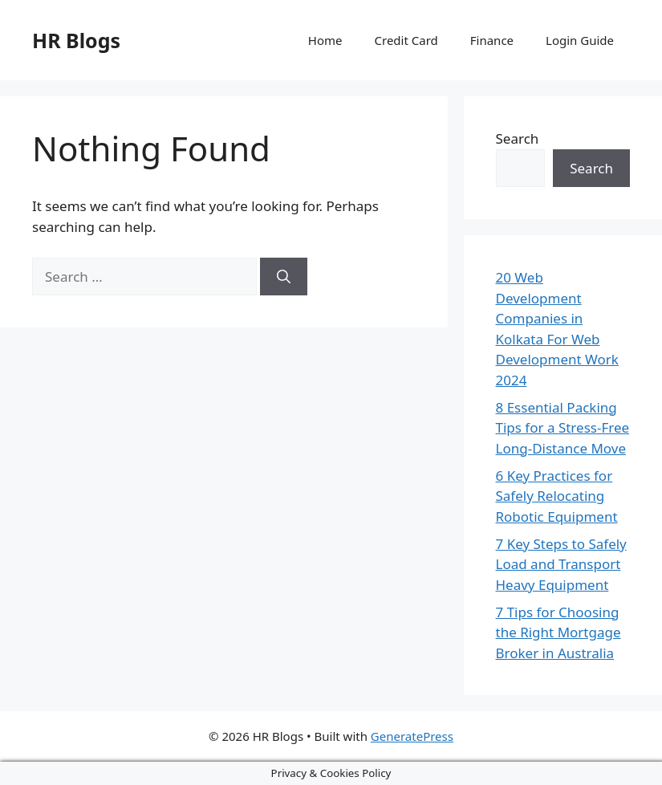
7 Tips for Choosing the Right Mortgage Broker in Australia (558, 632)
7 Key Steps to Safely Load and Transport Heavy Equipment (561, 564)
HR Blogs (76, 40)
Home (325, 40)
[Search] (283, 277)
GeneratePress (412, 736)
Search (517, 138)
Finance (492, 40)
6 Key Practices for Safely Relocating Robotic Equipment (557, 496)
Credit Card (406, 40)
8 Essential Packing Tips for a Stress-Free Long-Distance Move (563, 428)
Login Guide (580, 40)
